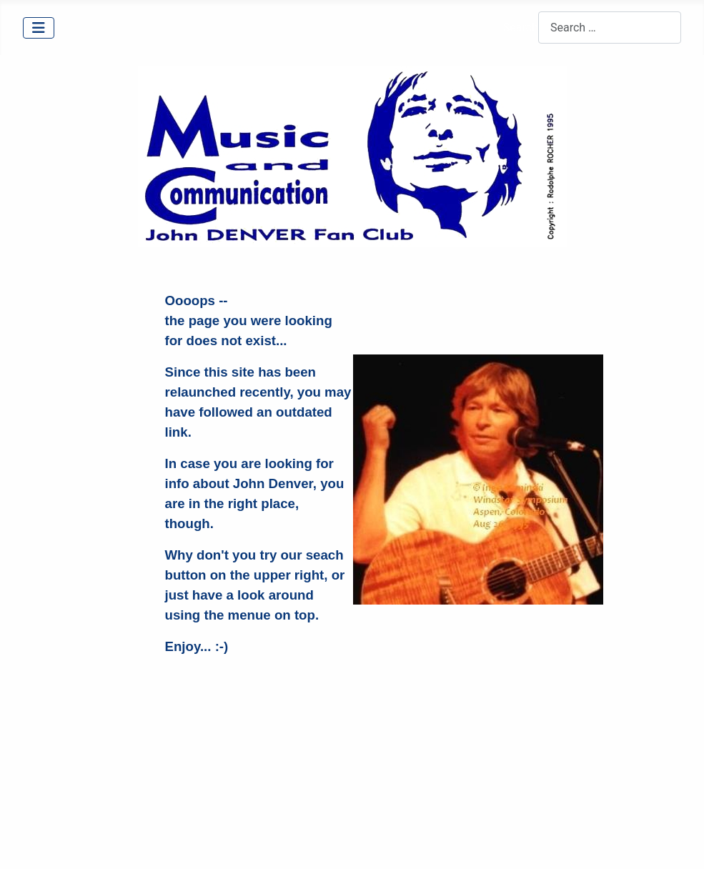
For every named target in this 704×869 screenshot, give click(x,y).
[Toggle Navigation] (38, 28)
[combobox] (609, 27)
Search (520, 27)
